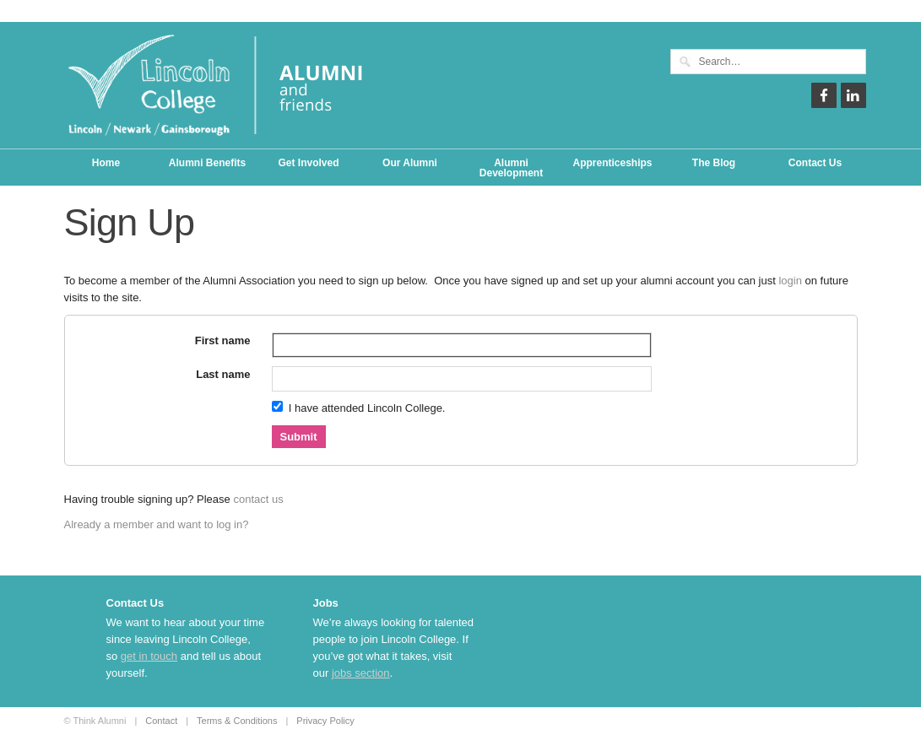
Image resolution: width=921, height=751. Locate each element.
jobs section (361, 673)
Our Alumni (409, 163)
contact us (258, 499)
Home (106, 163)
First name (223, 340)
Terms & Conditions (237, 721)
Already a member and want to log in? (156, 524)
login (789, 280)
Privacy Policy (325, 721)
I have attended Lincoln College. (359, 407)
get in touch (149, 656)
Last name (223, 374)
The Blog (713, 163)
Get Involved (308, 163)
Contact (161, 721)
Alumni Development (511, 168)
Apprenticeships (612, 163)
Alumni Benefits (207, 163)
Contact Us (815, 163)
